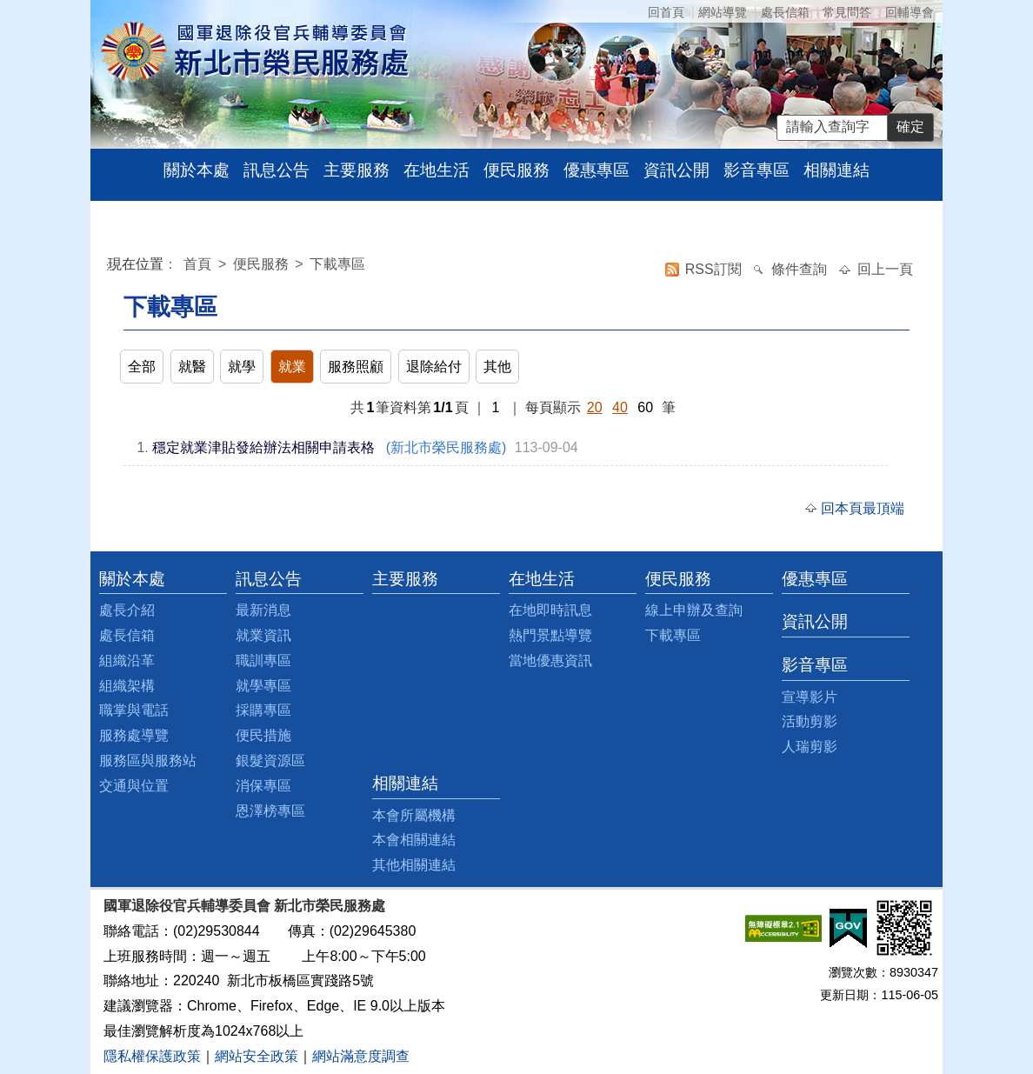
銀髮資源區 (270, 760)
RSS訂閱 (715, 269)
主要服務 (356, 170)
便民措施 (263, 735)
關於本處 (196, 170)
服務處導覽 (134, 735)
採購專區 (263, 710)
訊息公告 (276, 170)
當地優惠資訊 (550, 660)
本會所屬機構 (414, 815)
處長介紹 (127, 610)
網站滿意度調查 (361, 1056)
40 (620, 407)
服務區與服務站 (148, 760)
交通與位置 (134, 785)
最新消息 (263, 610)
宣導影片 (809, 697)
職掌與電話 (134, 710)
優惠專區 (596, 170)
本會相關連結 (414, 839)
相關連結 (836, 170)
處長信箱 (785, 12)
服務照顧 (355, 366)
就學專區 (263, 685)
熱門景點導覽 (550, 635)
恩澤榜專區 (270, 811)
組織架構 (127, 685)
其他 (497, 366)
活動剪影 (809, 721)
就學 (242, 366)
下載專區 (337, 264)
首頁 (199, 264)
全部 (142, 366)
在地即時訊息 (550, 610)
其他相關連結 (414, 864)
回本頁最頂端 (862, 508)
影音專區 (756, 170)
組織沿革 (127, 660)
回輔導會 (909, 12)
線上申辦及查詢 (694, 610)
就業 (292, 366)
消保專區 (263, 785)
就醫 (192, 366)
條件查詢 (800, 269)
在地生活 (436, 170)
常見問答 (847, 12)
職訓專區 (263, 660)
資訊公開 (676, 170)
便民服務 (516, 170)
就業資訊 (263, 635)
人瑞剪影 (809, 746)
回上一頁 (885, 269)
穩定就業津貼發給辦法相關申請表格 (263, 447)
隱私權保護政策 (152, 1056)
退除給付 (434, 366)
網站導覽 (722, 12)
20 (595, 407)
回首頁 (666, 12)
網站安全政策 (256, 1056)
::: (111, 266)
